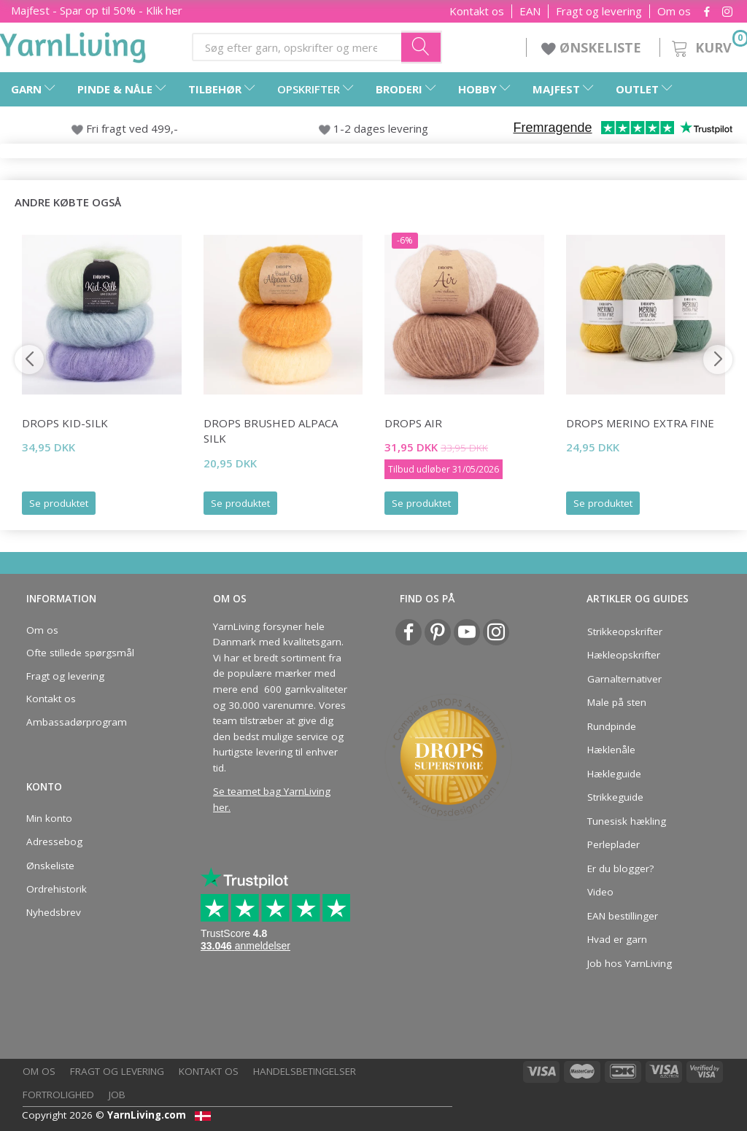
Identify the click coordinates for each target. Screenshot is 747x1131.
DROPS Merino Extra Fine (640, 423)
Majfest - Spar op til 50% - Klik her (96, 10)
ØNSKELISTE (593, 47)
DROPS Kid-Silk (65, 423)
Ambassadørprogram (76, 721)
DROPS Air (413, 423)
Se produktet (58, 503)
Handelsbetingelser (304, 1071)
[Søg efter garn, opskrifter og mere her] (421, 47)
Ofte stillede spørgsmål (80, 652)
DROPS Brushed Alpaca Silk (271, 431)
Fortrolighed (58, 1094)
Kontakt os (476, 11)
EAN (530, 11)
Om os (674, 11)
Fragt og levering (599, 11)
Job (117, 1094)
